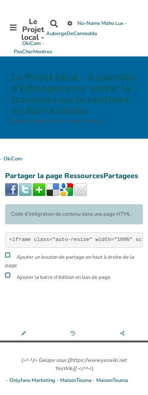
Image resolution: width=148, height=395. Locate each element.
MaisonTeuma (76, 380)
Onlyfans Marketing (32, 380)
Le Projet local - (33, 30)
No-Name (88, 23)
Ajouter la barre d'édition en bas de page (58, 276)
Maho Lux (112, 23)
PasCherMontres (33, 51)
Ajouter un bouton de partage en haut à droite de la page (69, 260)
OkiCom (32, 43)
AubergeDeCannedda (71, 33)
